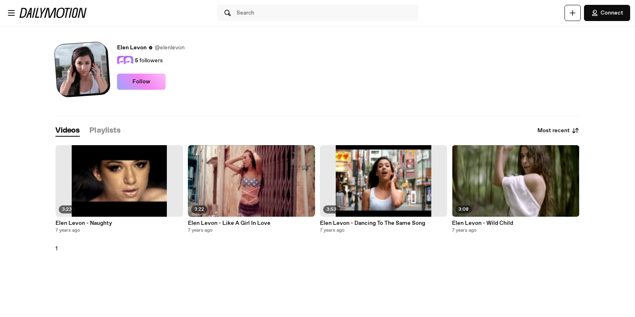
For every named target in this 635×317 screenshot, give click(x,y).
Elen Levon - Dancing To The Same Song (372, 223)
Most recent (558, 131)
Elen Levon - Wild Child (482, 223)
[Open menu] (11, 13)
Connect (607, 13)
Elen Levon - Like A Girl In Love (229, 223)
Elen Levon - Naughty (83, 223)
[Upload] (573, 13)
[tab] (67, 131)
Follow (141, 81)
